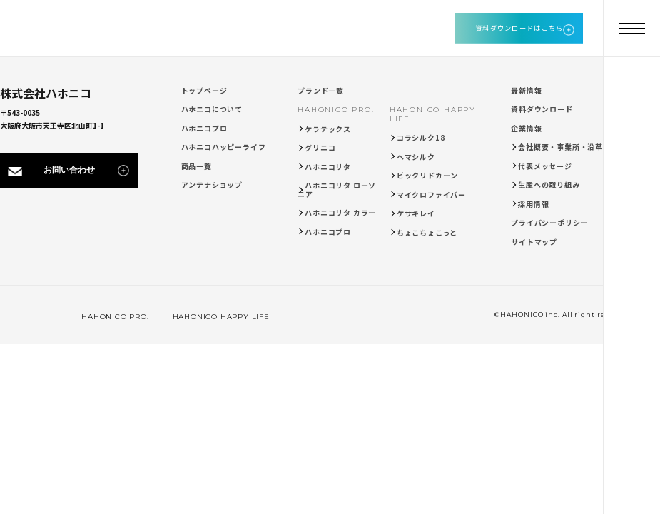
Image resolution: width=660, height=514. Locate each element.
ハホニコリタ (328, 166)
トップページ (204, 90)
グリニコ (320, 147)
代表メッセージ (545, 166)
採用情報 (533, 203)
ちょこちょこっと (427, 232)
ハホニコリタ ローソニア (337, 189)
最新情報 (526, 90)
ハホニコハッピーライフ (223, 146)
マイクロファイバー (431, 194)
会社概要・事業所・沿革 (560, 146)
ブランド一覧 (321, 90)
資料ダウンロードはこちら (519, 28)
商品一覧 (196, 166)
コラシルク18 (421, 137)
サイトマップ (534, 241)
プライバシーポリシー (549, 222)
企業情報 (526, 128)
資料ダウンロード (541, 109)
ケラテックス (328, 129)
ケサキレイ (416, 213)
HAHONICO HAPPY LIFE (213, 317)
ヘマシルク (416, 156)
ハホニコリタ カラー (340, 212)
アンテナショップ (212, 184)
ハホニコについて (212, 109)
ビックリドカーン (427, 175)
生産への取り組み (548, 184)
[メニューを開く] (631, 28)
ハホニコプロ (204, 128)
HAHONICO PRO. (336, 109)
